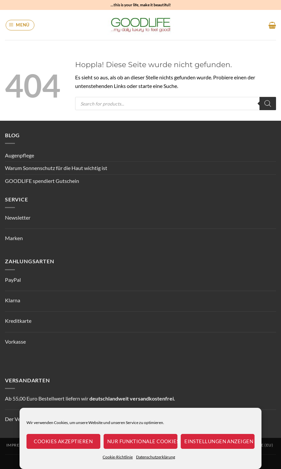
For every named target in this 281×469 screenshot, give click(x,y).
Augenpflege (19, 155)
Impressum (18, 445)
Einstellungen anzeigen (218, 441)
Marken (14, 238)
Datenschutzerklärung (155, 456)
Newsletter (17, 217)
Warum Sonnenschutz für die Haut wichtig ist (56, 168)
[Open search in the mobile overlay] (175, 103)
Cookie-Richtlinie (118, 456)
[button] (20, 25)
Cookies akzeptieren (63, 441)
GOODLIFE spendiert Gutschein (42, 181)
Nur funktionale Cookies (142, 441)
